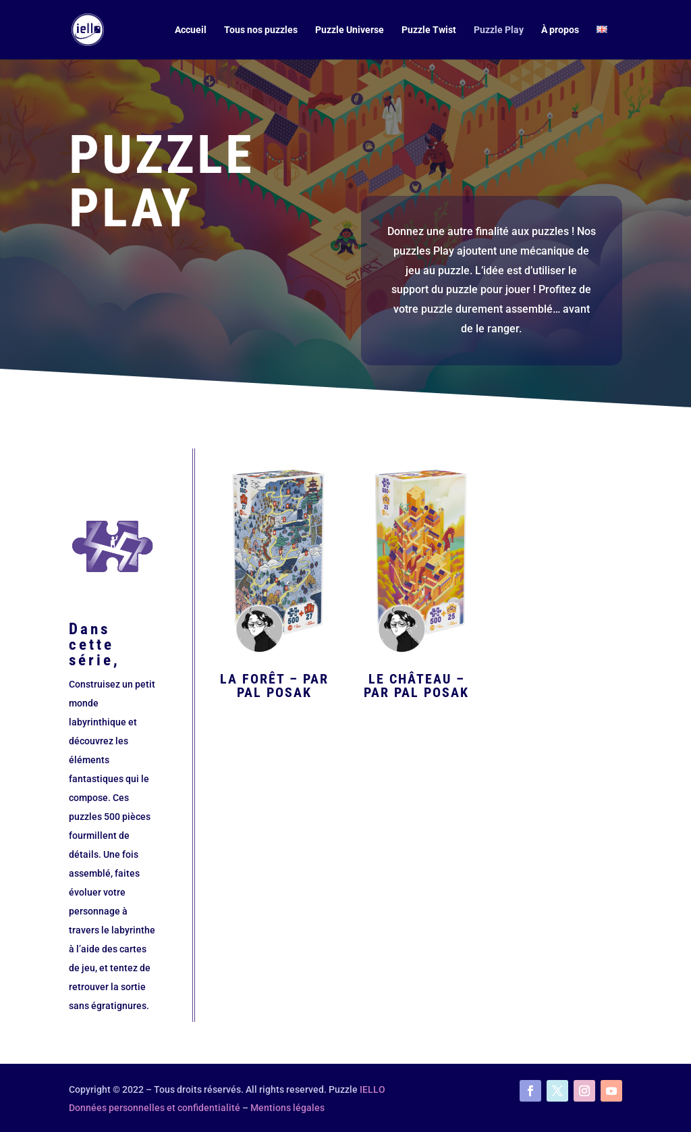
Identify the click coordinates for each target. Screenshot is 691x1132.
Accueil (190, 30)
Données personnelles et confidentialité (154, 1107)
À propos (560, 30)
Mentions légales (287, 1107)
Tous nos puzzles (261, 30)
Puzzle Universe (349, 30)
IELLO (372, 1089)
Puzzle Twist (429, 30)
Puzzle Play (499, 30)
